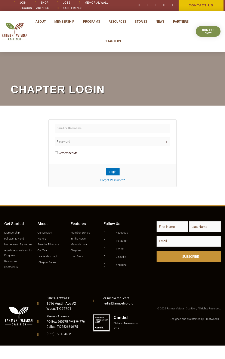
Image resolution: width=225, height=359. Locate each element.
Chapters (113, 41)
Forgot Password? (112, 180)
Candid (122, 330)
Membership (64, 22)
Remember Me (66, 153)
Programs (91, 22)
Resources (117, 22)
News (160, 22)
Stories (141, 22)
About (41, 22)
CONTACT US (201, 5)
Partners (181, 22)
